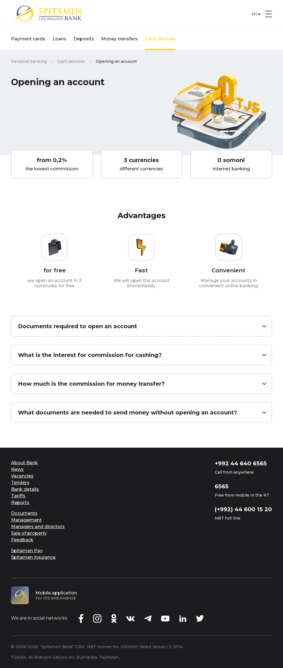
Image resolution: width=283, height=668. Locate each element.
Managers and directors (38, 526)
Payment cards (28, 38)
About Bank (24, 462)
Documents (24, 513)
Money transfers (119, 38)
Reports (20, 502)
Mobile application (56, 593)
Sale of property (29, 533)
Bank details (25, 489)
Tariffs (18, 496)
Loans (59, 38)
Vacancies (22, 476)
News (17, 469)
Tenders (20, 482)
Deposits (84, 38)
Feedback (22, 539)
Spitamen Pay (27, 550)
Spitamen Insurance (33, 557)
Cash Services (160, 38)
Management (26, 520)
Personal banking (29, 61)
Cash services (71, 61)
